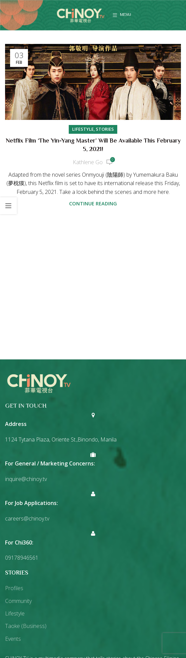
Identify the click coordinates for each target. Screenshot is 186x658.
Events (13, 638)
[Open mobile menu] (121, 15)
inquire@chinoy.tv (26, 479)
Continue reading (93, 203)
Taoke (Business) (25, 626)
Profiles (14, 588)
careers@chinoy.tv (27, 518)
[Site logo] (80, 14)
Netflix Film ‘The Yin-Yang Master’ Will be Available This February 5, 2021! (93, 145)
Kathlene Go (88, 162)
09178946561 (21, 557)
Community (18, 601)
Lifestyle (83, 129)
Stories (105, 129)
